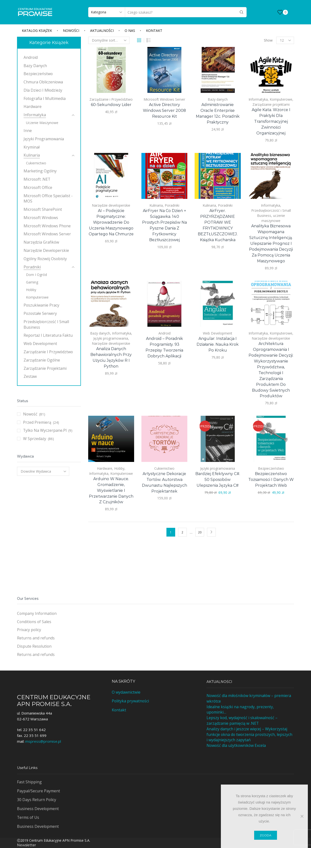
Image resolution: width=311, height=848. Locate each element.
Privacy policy (29, 629)
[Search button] (241, 12)
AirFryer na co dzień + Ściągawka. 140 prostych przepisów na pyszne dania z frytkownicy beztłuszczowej (164, 225)
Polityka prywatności (130, 701)
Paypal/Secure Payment (38, 791)
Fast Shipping (29, 782)
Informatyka (258, 99)
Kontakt (154, 30)
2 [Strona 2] (182, 532)
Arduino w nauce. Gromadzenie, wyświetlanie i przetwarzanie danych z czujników (111, 490)
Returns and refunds (36, 638)
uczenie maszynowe (42, 122)
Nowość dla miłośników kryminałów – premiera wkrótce (249, 698)
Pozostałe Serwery (40, 313)
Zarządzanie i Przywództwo (111, 99)
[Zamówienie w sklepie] (109, 40)
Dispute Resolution (34, 646)
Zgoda (265, 835)
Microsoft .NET (37, 179)
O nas (130, 30)
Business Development (38, 808)
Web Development (217, 333)
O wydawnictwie (126, 692)
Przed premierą (37, 422)
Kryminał (32, 147)
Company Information (37, 613)
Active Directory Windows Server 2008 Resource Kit (164, 110)
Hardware (104, 468)
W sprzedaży (34, 438)
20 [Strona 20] (199, 532)
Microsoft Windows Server (164, 99)
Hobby (119, 468)
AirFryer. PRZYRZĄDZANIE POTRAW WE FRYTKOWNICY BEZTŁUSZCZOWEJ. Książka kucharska (218, 225)
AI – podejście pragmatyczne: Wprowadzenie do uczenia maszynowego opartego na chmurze (111, 222)
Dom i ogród (36, 274)
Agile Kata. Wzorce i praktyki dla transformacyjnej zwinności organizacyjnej (271, 121)
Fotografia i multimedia (45, 98)
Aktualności (102, 30)
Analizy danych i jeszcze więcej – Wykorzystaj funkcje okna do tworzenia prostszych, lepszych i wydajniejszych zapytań (249, 734)
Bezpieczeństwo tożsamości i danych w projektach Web (271, 479)
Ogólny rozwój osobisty (45, 258)
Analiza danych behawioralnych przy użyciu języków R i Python (111, 357)
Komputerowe (281, 99)
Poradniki (172, 205)
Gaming (32, 282)
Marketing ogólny (40, 171)
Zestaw (30, 376)
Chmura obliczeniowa (43, 82)
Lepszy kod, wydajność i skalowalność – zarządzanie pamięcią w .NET (242, 720)
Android (164, 333)
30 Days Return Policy (36, 799)
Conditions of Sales (34, 621)
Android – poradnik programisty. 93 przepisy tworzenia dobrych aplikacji (164, 347)
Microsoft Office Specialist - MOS (48, 198)
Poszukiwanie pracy (41, 305)
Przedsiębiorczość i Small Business (46, 324)
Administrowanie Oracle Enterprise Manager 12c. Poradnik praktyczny (218, 113)
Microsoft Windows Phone (47, 226)
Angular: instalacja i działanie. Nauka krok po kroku (218, 344)
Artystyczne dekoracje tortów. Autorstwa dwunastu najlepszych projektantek (164, 482)
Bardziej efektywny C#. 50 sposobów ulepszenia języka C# (217, 479)
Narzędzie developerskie (111, 205)
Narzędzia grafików (41, 242)
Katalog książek (37, 30)
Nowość (30, 414)
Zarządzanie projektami (271, 104)
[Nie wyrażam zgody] (301, 816)
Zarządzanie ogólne (42, 360)
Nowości (71, 30)
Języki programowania (110, 338)
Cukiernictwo (164, 468)
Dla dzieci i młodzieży (43, 90)
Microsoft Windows (41, 217)
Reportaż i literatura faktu (48, 335)
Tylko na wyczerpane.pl (45, 430)
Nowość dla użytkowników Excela (236, 745)
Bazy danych (218, 99)
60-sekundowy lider (111, 104)
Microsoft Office (38, 187)
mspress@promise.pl (43, 741)
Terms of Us (28, 817)
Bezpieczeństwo (271, 468)
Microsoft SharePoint (43, 209)
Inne (28, 130)
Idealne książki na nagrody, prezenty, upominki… (240, 709)
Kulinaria (156, 205)
